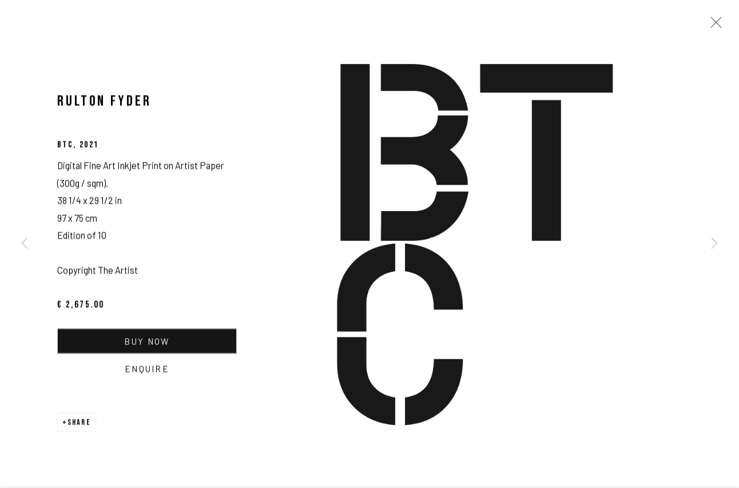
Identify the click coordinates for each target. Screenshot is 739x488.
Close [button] (713, 25)
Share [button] (79, 424)
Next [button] (714, 244)
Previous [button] (24, 244)
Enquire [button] (147, 370)
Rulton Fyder (104, 103)
